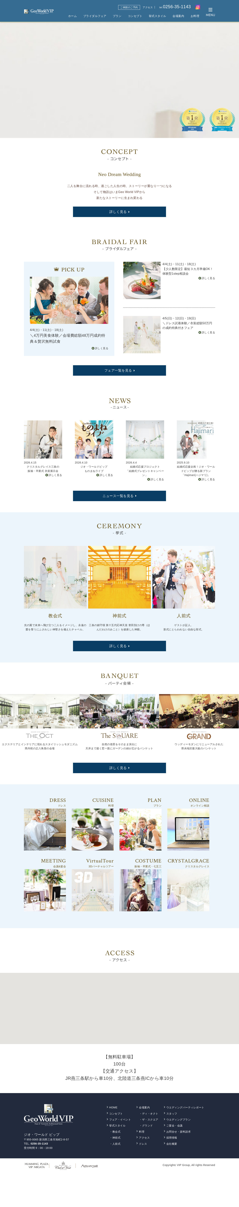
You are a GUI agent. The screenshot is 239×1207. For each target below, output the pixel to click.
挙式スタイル (157, 16)
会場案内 (178, 16)
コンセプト (135, 16)
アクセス (148, 7)
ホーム (72, 16)
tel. (175, 7)
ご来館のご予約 (129, 7)
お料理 (195, 16)
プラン (117, 16)
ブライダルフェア (94, 16)
